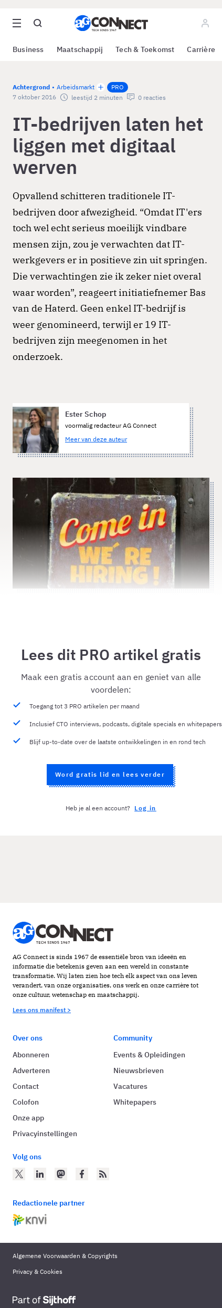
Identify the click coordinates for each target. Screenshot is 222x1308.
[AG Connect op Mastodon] (61, 1174)
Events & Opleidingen (149, 1054)
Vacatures (130, 1086)
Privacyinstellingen (45, 1133)
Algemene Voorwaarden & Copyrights (65, 1256)
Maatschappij (80, 49)
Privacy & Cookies (37, 1271)
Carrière (201, 49)
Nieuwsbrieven (138, 1070)
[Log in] (205, 23)
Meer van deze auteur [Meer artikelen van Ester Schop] (96, 439)
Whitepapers (134, 1102)
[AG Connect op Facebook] (82, 1174)
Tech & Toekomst (144, 49)
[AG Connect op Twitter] (19, 1174)
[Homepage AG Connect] (111, 23)
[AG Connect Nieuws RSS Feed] (103, 1174)
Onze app (28, 1117)
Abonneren (31, 1054)
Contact (26, 1086)
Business (28, 49)
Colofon (26, 1102)
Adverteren (31, 1070)
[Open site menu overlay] (17, 23)
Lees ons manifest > (42, 1010)
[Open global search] (38, 23)
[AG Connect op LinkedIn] (40, 1174)
